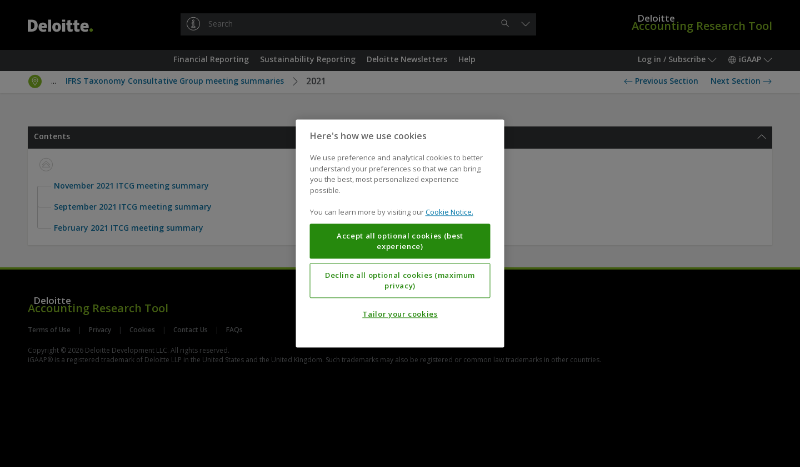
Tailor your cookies (399, 314)
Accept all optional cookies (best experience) (400, 241)
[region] (400, 233)
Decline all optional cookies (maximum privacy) (400, 281)
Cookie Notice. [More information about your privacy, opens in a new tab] (449, 212)
